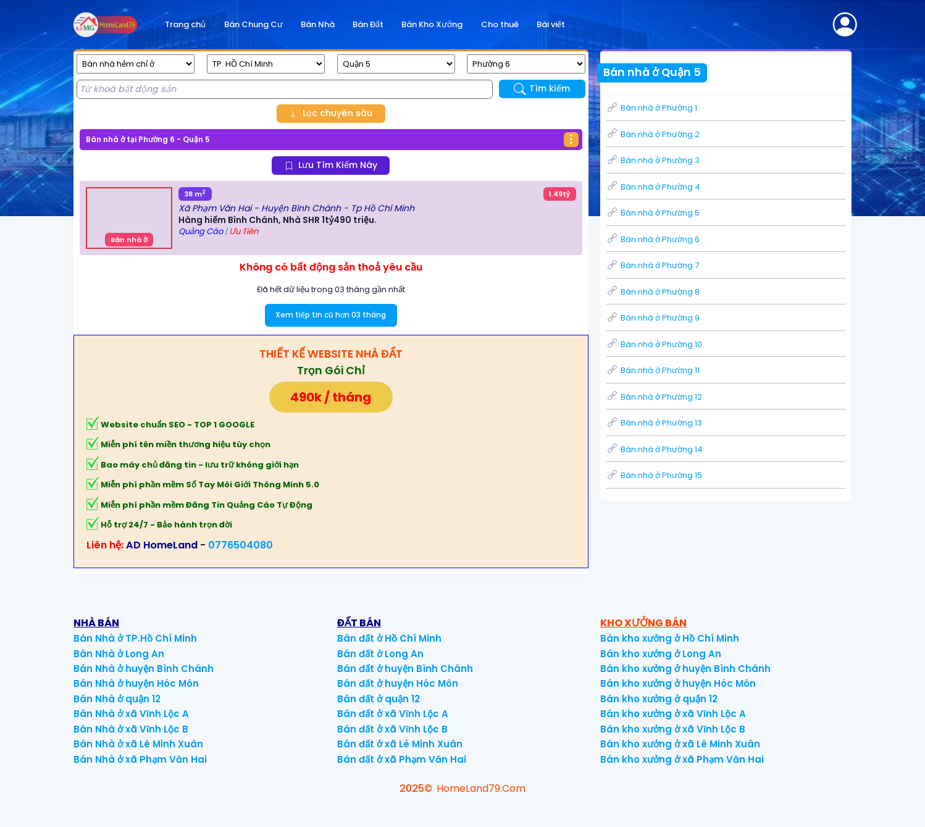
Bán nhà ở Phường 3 (653, 160)
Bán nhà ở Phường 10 (654, 344)
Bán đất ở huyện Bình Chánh (405, 668)
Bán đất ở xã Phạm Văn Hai (401, 759)
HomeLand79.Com (481, 788)
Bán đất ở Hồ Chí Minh (389, 638)
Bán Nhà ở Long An (118, 653)
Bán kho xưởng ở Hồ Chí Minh (669, 638)
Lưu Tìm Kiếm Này (331, 165)
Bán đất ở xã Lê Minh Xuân (399, 743)
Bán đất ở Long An (380, 653)
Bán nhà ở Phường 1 (651, 108)
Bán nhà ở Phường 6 (653, 239)
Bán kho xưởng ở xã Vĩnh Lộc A (673, 713)
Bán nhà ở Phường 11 (653, 370)
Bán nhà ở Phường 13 (654, 423)
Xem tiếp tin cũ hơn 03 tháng (330, 314)
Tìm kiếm (542, 88)
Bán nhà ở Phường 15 (654, 475)
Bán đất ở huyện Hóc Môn (397, 683)
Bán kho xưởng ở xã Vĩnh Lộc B (672, 729)
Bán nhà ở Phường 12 (654, 397)
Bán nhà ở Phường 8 (653, 292)
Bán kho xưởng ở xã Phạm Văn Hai (682, 759)
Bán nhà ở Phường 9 (653, 318)
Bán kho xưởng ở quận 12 (659, 698)
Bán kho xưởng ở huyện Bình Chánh (685, 668)
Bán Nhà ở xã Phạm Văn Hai (140, 759)
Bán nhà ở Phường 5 (653, 213)
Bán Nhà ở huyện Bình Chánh (143, 668)
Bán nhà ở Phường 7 (652, 265)
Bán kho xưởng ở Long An (660, 653)
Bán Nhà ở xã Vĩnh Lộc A (131, 713)
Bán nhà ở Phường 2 (653, 134)
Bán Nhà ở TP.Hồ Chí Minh (135, 638)
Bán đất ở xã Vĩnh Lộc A (392, 713)
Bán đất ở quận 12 (378, 698)
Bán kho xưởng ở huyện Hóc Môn (678, 683)
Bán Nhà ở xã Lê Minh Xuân (138, 743)
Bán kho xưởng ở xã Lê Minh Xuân (680, 743)
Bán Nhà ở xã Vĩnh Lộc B (130, 729)
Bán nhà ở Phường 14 (654, 449)
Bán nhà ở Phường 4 (653, 187)
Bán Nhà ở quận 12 (117, 698)
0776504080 (240, 545)
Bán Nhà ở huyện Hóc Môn (136, 683)
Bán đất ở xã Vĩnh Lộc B (392, 729)
